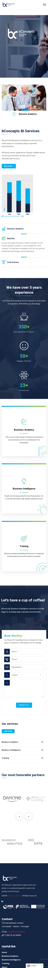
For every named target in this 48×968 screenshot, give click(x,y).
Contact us (24, 705)
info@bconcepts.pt (16, 931)
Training (5, 758)
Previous (19, 816)
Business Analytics (28, 114)
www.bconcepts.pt (15, 896)
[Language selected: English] (34, 965)
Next (28, 816)
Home (4, 952)
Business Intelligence (11, 750)
